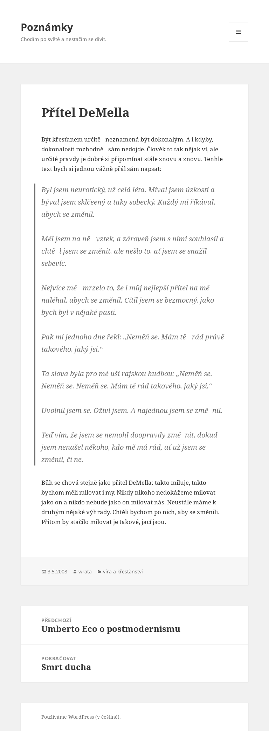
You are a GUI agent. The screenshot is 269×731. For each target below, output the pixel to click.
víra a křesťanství (123, 571)
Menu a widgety (238, 41)
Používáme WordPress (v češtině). (81, 716)
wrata (85, 571)
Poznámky (47, 27)
